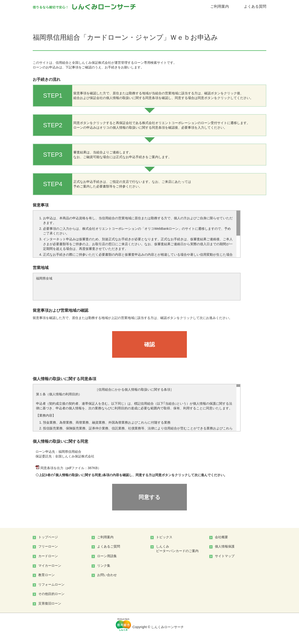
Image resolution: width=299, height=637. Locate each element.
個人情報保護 (225, 546)
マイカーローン (49, 565)
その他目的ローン (51, 594)
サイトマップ (225, 556)
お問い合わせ (107, 575)
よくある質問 (255, 6)
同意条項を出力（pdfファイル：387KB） (68, 468)
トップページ (48, 537)
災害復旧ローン (49, 603)
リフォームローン (51, 584)
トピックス (164, 537)
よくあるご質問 (108, 546)
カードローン (48, 556)
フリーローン (48, 546)
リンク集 (103, 565)
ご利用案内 (219, 6)
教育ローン (46, 575)
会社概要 (221, 537)
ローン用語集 (107, 556)
